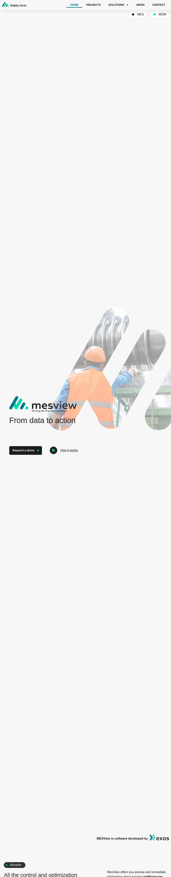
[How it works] (54, 450)
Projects (93, 4)
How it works (69, 450)
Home (74, 4)
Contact (158, 4)
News (141, 4)
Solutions (118, 5)
